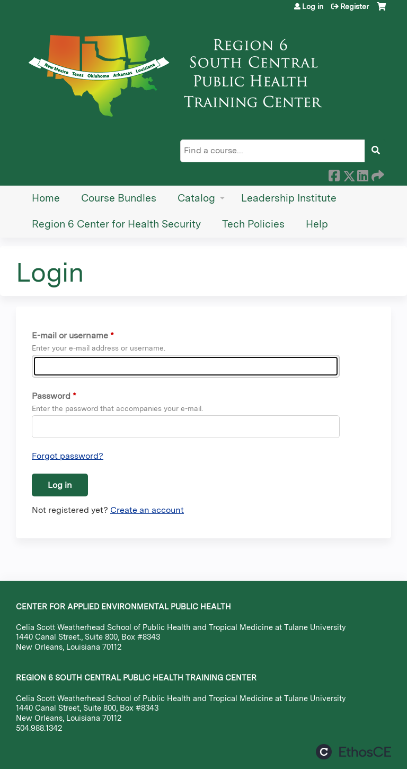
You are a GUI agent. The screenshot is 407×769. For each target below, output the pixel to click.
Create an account (147, 510)
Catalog (196, 198)
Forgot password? (67, 456)
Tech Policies (253, 224)
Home (46, 198)
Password (51, 396)
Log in (312, 6)
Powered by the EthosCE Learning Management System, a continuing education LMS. (353, 751)
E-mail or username (70, 335)
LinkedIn (362, 174)
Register (354, 6)
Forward (376, 174)
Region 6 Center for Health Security (116, 224)
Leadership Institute (289, 198)
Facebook (334, 174)
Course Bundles (118, 198)
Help (317, 224)
